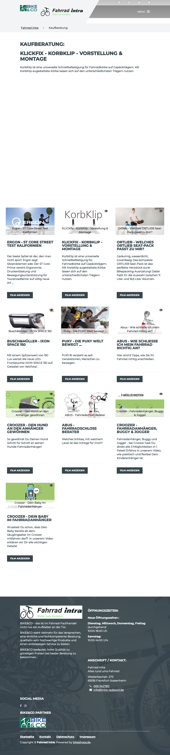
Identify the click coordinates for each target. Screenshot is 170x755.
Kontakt (45, 736)
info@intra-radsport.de (108, 690)
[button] (143, 11)
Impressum (87, 736)
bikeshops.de (81, 742)
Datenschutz (65, 736)
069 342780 (101, 686)
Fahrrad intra (29, 28)
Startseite (27, 736)
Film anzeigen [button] (20, 295)
